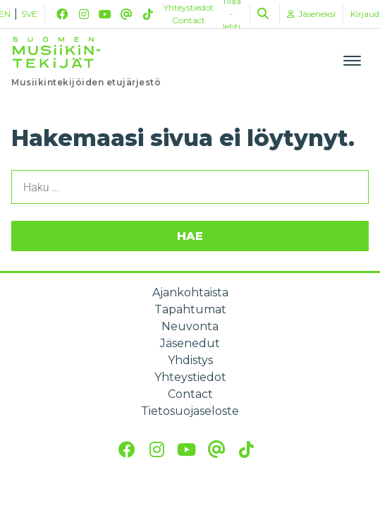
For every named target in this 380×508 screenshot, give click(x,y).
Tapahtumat (190, 309)
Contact (188, 20)
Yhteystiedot (189, 7)
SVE (29, 13)
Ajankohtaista (190, 292)
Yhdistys (190, 360)
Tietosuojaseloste (190, 411)
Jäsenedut (190, 343)
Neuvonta (190, 326)
